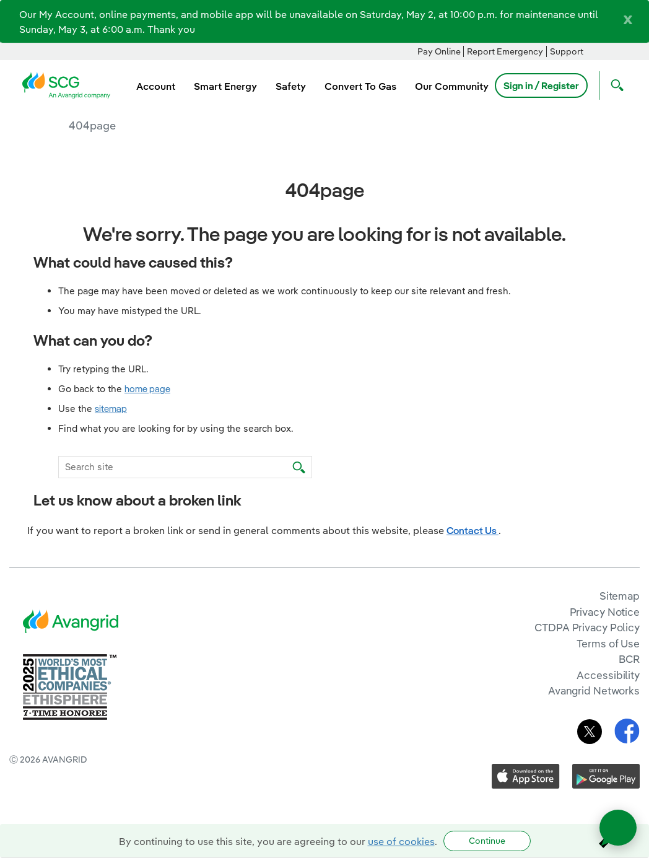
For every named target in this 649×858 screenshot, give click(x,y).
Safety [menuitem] (291, 86)
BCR (629, 658)
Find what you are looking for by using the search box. (176, 428)
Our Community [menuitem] (452, 86)
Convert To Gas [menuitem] (360, 86)
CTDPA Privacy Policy (587, 627)
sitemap (111, 408)
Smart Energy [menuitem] (225, 86)
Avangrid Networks (594, 690)
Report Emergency (505, 51)
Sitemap (619, 595)
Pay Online (439, 51)
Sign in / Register (541, 85)
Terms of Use (608, 643)
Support (566, 51)
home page (147, 389)
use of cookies (401, 841)
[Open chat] (618, 828)
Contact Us (472, 530)
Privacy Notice (605, 611)
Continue (487, 840)
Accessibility (608, 674)
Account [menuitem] (155, 86)
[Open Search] (614, 85)
